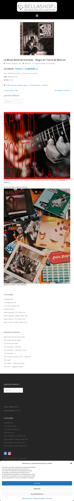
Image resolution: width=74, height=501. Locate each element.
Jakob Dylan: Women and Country (14, 337)
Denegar (37, 489)
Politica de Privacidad (39, 498)
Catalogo (42, 63)
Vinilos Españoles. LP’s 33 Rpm (13, 312)
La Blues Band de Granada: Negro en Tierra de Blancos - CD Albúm (27, 85)
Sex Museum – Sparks (62, 90)
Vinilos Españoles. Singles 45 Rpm (14, 316)
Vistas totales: (9, 407)
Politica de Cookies (27, 498)
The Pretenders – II (10, 353)
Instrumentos (8, 309)
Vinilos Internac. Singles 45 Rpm (13, 322)
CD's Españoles (50, 63)
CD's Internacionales (10, 306)
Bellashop (28, 63)
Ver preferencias (37, 494)
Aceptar (37, 483)
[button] (71, 463)
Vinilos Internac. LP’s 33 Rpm (13, 319)
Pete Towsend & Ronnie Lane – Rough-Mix (17, 357)
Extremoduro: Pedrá (11, 90)
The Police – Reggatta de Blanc (13, 367)
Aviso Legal (49, 498)
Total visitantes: (10, 410)
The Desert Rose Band (11, 343)
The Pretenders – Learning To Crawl (15, 350)
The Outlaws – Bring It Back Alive (14, 363)
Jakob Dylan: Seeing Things (12, 340)
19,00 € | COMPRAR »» (26, 68)
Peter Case (7, 360)
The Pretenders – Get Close (12, 347)
